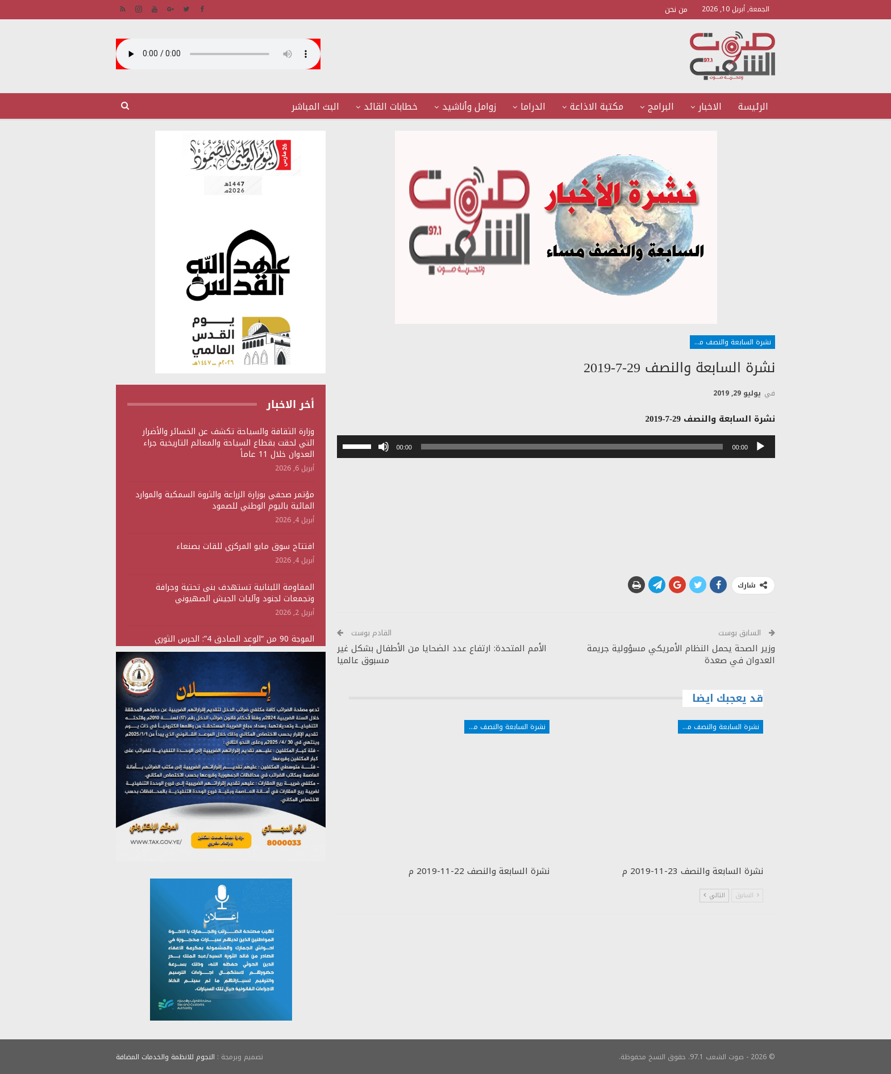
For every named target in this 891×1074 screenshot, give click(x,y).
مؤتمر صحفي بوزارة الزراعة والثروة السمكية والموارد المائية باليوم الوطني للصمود (224, 500)
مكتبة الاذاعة (596, 106)
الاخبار (710, 106)
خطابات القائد (391, 106)
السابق (747, 895)
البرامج (661, 106)
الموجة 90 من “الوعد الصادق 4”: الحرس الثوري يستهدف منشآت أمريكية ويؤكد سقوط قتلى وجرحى (222, 644)
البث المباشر (315, 106)
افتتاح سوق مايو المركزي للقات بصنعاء (245, 546)
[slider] (572, 446)
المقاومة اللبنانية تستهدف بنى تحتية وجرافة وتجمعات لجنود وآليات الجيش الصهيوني (235, 593)
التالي (714, 895)
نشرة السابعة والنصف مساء (730, 342)
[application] (556, 446)
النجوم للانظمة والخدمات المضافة (165, 1056)
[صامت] (383, 446)
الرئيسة (753, 106)
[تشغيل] (760, 446)
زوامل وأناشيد (469, 106)
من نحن (676, 9)
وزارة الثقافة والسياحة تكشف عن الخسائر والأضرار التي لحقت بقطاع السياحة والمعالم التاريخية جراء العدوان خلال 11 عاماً (228, 443)
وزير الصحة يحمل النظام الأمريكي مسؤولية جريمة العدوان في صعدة (681, 654)
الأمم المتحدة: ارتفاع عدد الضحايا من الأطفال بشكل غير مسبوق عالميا (442, 654)
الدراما (533, 106)
